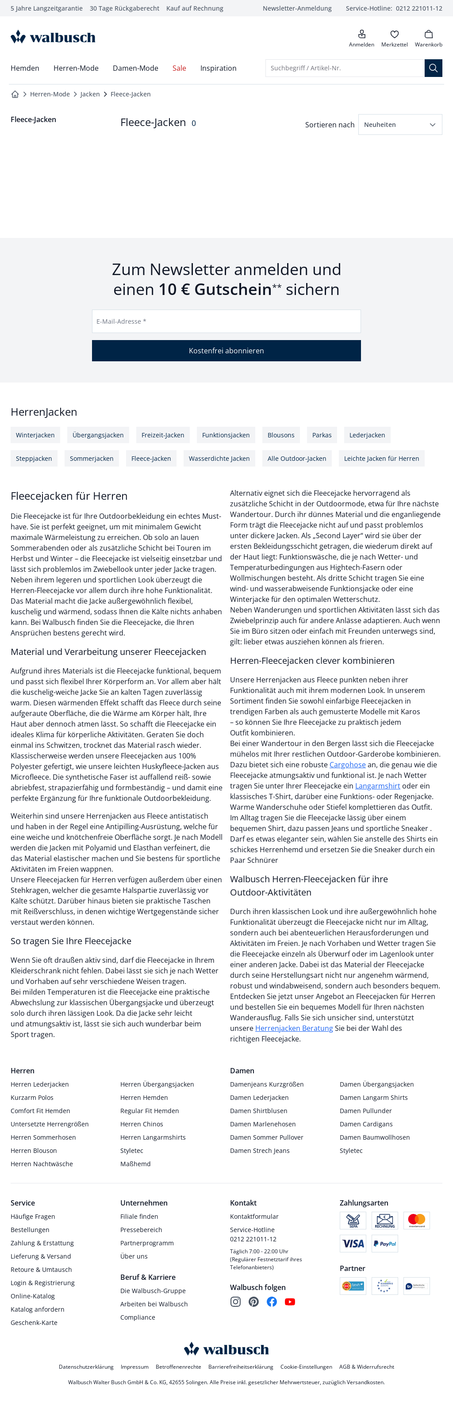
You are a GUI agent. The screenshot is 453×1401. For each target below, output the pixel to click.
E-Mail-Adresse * (121, 321)
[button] (400, 124)
